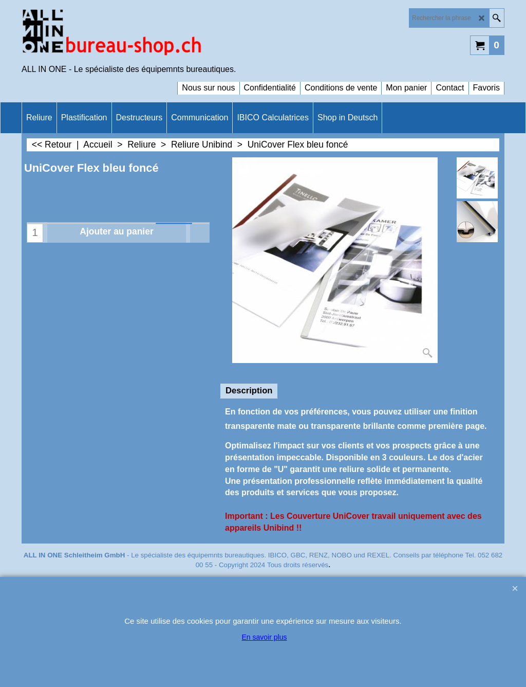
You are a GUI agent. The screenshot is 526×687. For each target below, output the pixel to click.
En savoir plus (264, 637)
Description (249, 390)
